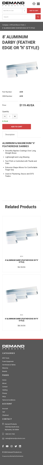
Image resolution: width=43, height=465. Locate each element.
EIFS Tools (5, 358)
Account (5, 408)
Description (10, 134)
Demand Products (13, 5)
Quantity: (5, 111)
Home (4, 380)
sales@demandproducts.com (15, 438)
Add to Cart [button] (33, 10)
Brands (4, 371)
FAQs (4, 396)
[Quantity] (24, 10)
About (4, 383)
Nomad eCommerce (16, 456)
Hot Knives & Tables (8, 365)
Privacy (4, 393)
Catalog (4, 390)
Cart (3, 412)
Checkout (5, 415)
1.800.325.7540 (10, 434)
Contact (4, 387)
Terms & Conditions (8, 400)
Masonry (5, 368)
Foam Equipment (8, 361)
